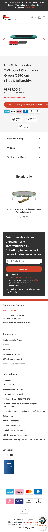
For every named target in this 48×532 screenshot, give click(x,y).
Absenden (24, 269)
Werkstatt (7, 349)
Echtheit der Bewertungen (14, 430)
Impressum (8, 380)
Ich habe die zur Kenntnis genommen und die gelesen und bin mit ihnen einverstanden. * (23, 280)
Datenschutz (8, 416)
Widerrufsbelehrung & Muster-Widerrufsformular (24, 440)
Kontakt (6, 345)
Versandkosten (33, 522)
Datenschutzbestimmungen (20, 277)
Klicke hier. (29, 8)
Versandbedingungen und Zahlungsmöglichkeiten (24, 411)
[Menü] (43, 17)
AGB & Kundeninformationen (15, 435)
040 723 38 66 (9, 310)
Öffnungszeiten (9, 385)
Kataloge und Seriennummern (15, 364)
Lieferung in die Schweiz (13, 394)
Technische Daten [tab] (24, 157)
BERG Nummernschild (12, 359)
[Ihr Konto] (35, 17)
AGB (36, 280)
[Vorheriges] (4, 40)
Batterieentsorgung (11, 421)
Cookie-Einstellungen (12, 425)
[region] (24, 202)
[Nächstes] (44, 40)
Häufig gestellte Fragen (13, 340)
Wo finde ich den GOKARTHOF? (16, 399)
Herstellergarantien (11, 354)
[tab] (24, 139)
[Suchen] (31, 17)
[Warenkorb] (39, 17)
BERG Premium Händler (13, 389)
